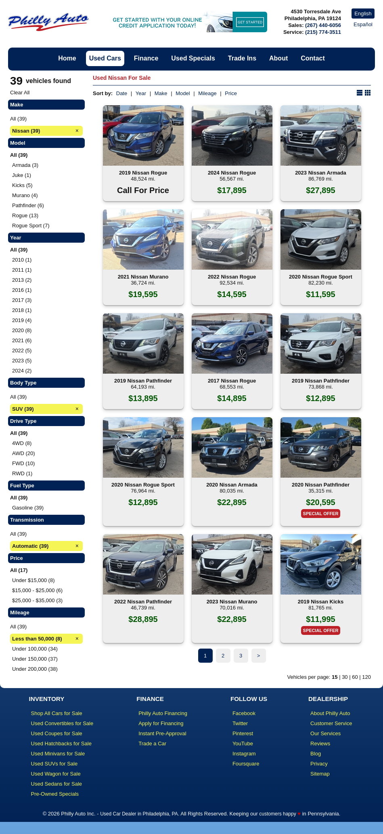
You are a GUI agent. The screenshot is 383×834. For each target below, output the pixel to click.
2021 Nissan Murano (143, 277)
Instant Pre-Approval (162, 733)
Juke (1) (21, 175)
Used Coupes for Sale (56, 733)
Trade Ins (242, 58)
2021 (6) (21, 340)
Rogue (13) (25, 215)
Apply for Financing (160, 723)
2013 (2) (21, 280)
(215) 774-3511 (323, 32)
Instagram (244, 754)
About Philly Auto (330, 713)
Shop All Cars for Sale (56, 713)
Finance (146, 58)
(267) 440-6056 (323, 25)
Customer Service (331, 723)
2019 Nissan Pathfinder (143, 381)
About (278, 58)
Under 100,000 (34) (35, 649)
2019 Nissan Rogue (143, 173)
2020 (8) (21, 330)
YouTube (242, 743)
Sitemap (320, 774)
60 (355, 677)
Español (363, 24)
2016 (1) (21, 290)
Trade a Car (152, 743)
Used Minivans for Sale (58, 754)
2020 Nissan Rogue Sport (320, 277)
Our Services (325, 733)
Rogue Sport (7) (31, 226)
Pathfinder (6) (28, 205)
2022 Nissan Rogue (232, 277)
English (363, 13)
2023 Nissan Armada (320, 173)
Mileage (207, 93)
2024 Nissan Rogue (232, 173)
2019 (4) (21, 320)
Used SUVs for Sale (54, 764)
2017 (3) (21, 300)
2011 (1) (21, 270)
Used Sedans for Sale (56, 784)
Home (67, 58)
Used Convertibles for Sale (62, 723)
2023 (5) (21, 361)
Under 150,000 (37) (35, 659)
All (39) (18, 119)
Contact (313, 58)
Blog (315, 754)
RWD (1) (22, 473)
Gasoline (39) (28, 508)
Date (121, 93)
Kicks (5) (22, 185)
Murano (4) (25, 195)
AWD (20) (23, 453)
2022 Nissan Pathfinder (143, 602)
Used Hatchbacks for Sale (61, 743)
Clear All (19, 92)
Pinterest (242, 733)
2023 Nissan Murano (232, 602)
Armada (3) (25, 165)
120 (366, 677)
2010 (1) (21, 260)
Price (231, 93)
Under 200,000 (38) (35, 669)
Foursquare (245, 764)
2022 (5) (21, 350)
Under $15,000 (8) (33, 580)
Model (183, 93)
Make (161, 93)
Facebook (243, 713)
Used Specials (193, 58)
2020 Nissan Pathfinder (321, 485)
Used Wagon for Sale (56, 774)
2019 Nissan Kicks (320, 602)
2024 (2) (21, 371)
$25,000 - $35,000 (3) (37, 600)
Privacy (319, 764)
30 (344, 677)
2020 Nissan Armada (231, 485)
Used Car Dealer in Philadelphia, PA (139, 814)
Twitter (240, 723)
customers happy (277, 814)
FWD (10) (23, 463)
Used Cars (105, 58)
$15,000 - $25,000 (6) (37, 590)
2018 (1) (21, 310)
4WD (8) (21, 443)
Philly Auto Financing (162, 713)
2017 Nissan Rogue (232, 381)
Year (141, 93)
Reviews (320, 743)
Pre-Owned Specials (55, 794)
